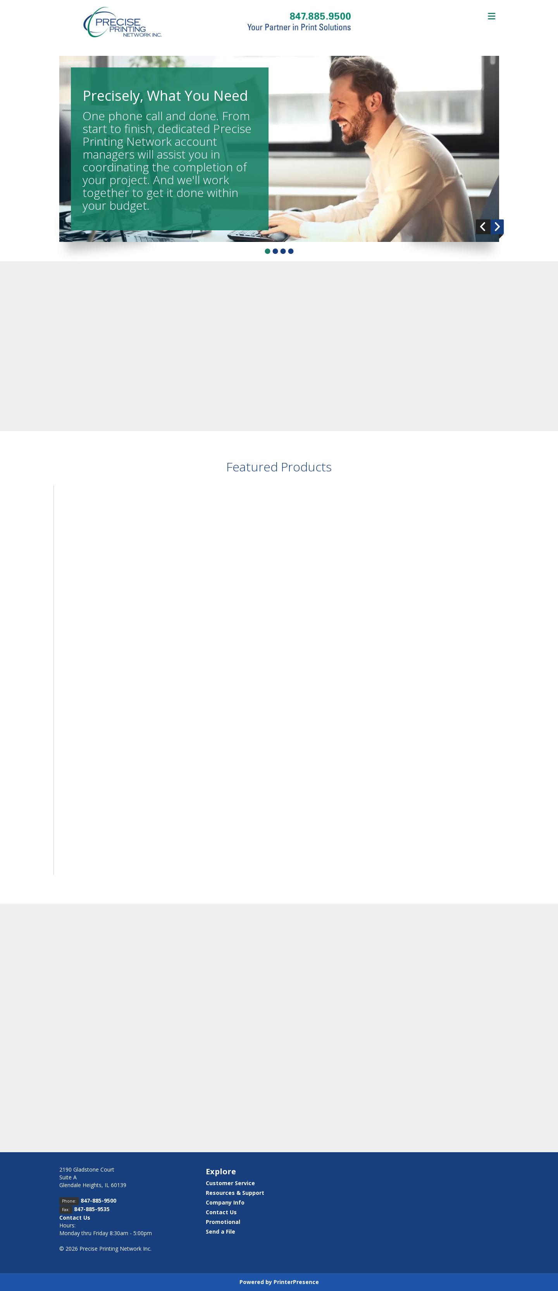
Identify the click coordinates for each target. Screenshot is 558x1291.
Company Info (225, 1202)
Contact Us (74, 1217)
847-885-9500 (98, 1200)
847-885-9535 (92, 1209)
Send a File (220, 1231)
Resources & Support (235, 1192)
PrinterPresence (296, 1282)
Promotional (223, 1221)
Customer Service (230, 1183)
